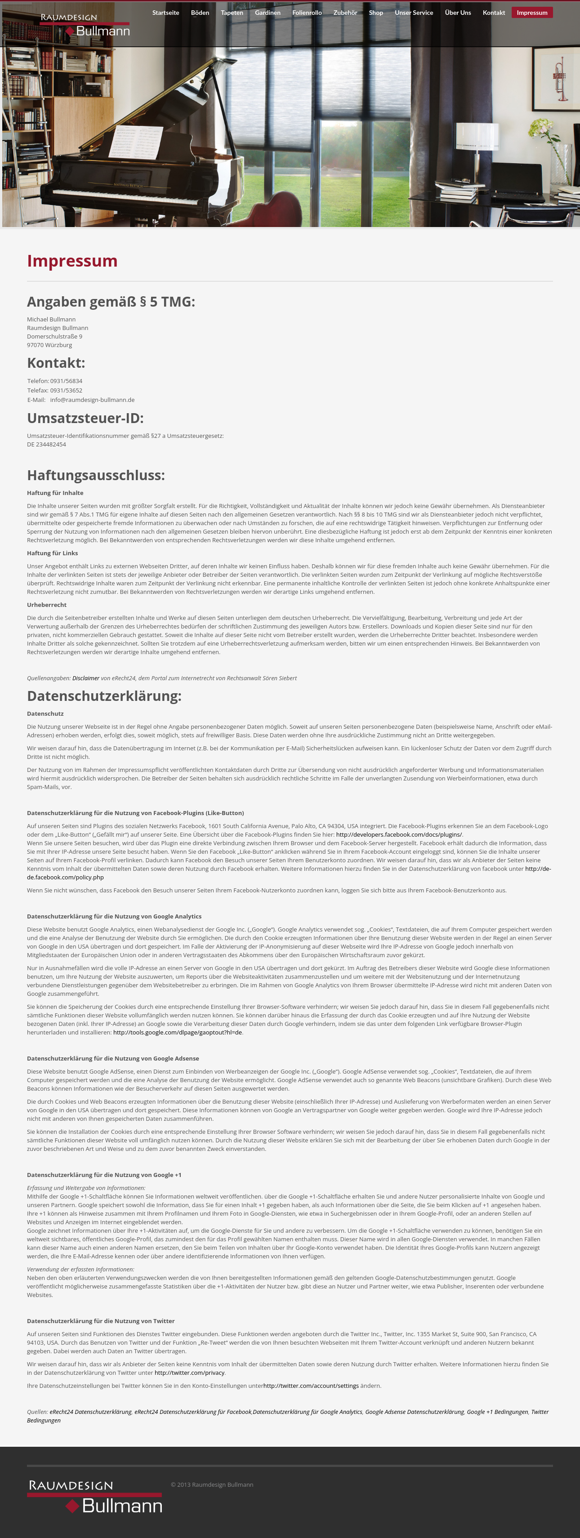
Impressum (532, 12)
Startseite (165, 12)
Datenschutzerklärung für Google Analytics (307, 1412)
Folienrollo (307, 12)
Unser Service (411, 12)
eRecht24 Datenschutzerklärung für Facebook (192, 1412)
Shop (376, 12)
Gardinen (268, 12)
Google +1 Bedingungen (497, 1412)
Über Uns (458, 12)
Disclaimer (85, 678)
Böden (197, 12)
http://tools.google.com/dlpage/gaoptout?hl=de (177, 1032)
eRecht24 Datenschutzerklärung (91, 1412)
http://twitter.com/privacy (189, 1373)
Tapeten (232, 12)
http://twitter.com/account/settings (311, 1386)
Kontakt (494, 12)
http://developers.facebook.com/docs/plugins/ (399, 834)
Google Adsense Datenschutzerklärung (414, 1412)
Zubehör (345, 12)
